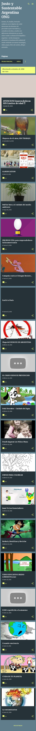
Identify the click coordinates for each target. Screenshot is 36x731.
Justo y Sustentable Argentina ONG (12, 10)
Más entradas (18, 725)
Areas (19, 61)
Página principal (7, 61)
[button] (32, 110)
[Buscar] (29, 4)
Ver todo (5, 71)
